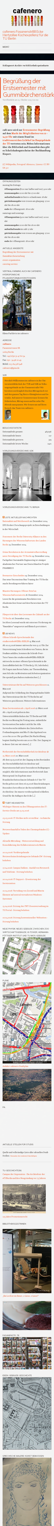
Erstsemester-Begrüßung (36, 129)
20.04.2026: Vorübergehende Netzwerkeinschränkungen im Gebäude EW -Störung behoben (27, 856)
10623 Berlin (8, 352)
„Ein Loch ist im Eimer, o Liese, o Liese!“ (21, 1295)
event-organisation (11, 260)
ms (37, 100)
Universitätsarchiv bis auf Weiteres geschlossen (25, 684)
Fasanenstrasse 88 (11, 348)
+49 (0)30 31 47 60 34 (16, 356)
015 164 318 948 (15, 364)
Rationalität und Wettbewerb (16, 521)
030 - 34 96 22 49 (14, 360)
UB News (10, 633)
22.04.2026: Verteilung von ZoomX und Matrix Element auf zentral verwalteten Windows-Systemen (23, 894)
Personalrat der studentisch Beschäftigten (24, 1156)
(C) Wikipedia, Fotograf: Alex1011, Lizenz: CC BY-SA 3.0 (26, 166)
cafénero (7, 344)
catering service (10, 264)
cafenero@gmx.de (11, 368)
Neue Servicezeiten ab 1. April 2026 (19, 708)
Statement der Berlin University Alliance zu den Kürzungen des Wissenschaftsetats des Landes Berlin (24, 540)
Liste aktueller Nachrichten (21, 517)
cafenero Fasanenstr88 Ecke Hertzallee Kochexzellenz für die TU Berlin (25, 34)
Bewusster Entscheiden (13, 575)
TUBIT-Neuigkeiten (14, 803)
